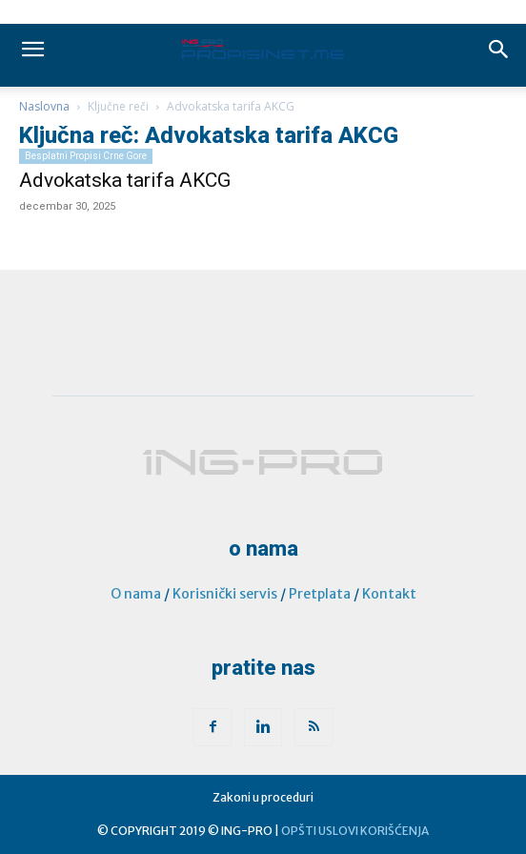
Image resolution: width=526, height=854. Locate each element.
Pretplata (320, 593)
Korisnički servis (224, 593)
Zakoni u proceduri (263, 797)
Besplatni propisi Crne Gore (86, 156)
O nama (136, 593)
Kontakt (389, 593)
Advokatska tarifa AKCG (125, 180)
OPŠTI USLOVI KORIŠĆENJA (355, 831)
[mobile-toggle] (32, 49)
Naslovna (44, 106)
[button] (499, 49)
